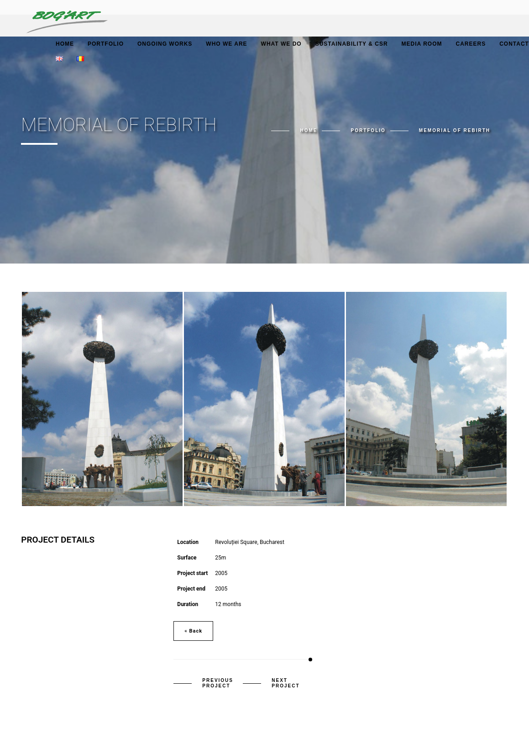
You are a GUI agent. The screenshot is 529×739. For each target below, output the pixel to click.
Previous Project (217, 683)
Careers (471, 44)
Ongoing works (164, 44)
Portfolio (106, 44)
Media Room (422, 44)
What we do (281, 44)
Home (65, 44)
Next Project (285, 683)
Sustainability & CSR (351, 44)
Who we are (226, 44)
